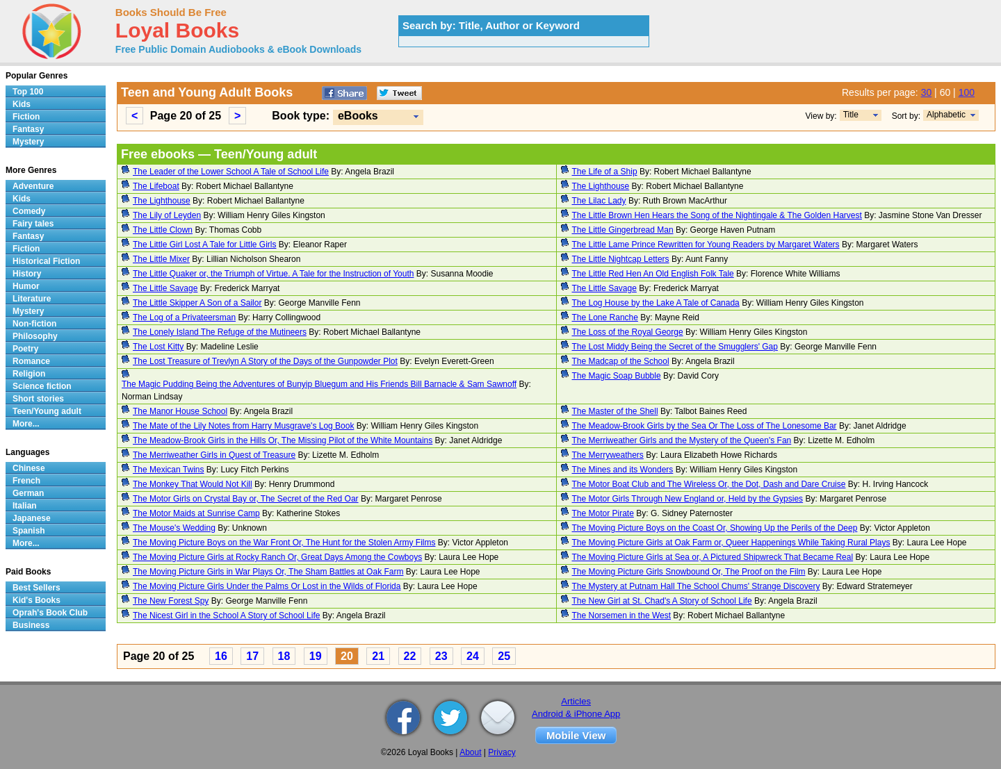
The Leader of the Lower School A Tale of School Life (231, 171)
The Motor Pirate (603, 513)
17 (252, 656)
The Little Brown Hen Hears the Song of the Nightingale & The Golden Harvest (717, 215)
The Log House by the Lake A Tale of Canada (656, 303)
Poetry (25, 349)
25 (504, 656)
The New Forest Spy (171, 601)
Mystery (28, 142)
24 (472, 656)
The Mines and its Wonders (623, 469)
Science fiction (42, 386)
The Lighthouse (601, 186)
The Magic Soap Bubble (616, 376)
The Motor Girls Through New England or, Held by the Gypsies (688, 499)
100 (967, 92)
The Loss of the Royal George (627, 332)
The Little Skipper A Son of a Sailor (197, 303)
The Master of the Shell (615, 411)
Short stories (38, 399)
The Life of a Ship (604, 171)
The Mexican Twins (168, 469)
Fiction (26, 117)
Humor (26, 286)
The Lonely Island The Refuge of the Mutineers (220, 332)
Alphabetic (946, 114)
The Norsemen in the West (622, 615)
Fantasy (28, 129)
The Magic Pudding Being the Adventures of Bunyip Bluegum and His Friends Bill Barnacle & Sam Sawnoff (319, 384)
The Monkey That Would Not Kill (192, 484)
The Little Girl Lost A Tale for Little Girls (205, 244)
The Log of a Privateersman (184, 317)
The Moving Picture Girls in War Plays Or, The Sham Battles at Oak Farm (268, 572)
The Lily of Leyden (167, 215)
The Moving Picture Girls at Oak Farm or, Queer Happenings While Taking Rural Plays (731, 542)
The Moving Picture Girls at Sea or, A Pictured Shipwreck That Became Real (713, 557)
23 (441, 656)
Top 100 (28, 92)
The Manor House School (180, 411)
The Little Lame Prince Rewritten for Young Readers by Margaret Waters (706, 244)
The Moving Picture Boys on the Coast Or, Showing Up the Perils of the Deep (715, 528)
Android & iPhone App (576, 714)
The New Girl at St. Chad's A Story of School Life (662, 601)
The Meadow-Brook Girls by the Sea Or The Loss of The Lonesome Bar (704, 426)
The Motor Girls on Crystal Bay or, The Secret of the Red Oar (246, 499)
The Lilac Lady (599, 201)
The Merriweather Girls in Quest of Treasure (214, 455)
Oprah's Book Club (50, 613)
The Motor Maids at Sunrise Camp (196, 513)
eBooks (358, 116)
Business (31, 625)
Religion (29, 374)
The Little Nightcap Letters (620, 259)
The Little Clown (163, 230)
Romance (31, 361)
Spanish (29, 531)
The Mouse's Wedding (174, 528)
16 (221, 656)
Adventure (33, 186)
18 (284, 656)
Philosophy (35, 336)
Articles (576, 701)
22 (410, 656)
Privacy (501, 752)
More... (26, 424)
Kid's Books (36, 600)
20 (347, 656)
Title (850, 114)
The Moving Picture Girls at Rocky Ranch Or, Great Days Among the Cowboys (277, 557)
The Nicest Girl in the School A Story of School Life (226, 615)
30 (926, 92)
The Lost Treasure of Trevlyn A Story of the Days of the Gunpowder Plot (265, 361)
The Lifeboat (156, 186)
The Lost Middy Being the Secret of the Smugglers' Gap (675, 347)
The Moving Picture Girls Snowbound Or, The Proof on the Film (689, 572)
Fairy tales (33, 224)
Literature (32, 299)
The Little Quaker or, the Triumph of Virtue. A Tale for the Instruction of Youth (273, 274)
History (27, 274)
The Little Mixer (161, 259)
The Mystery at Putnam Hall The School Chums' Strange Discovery (696, 586)
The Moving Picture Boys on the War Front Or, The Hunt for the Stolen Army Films (284, 542)
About (470, 752)
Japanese (32, 518)
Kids (22, 104)
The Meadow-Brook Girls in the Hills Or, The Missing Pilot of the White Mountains (282, 440)
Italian (25, 506)
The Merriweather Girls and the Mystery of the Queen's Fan (682, 440)
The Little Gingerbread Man (623, 230)
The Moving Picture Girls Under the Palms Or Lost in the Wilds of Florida (266, 586)
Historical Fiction (46, 261)
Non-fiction (34, 324)
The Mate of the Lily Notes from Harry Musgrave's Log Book (243, 426)
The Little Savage (165, 288)
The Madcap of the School (620, 361)
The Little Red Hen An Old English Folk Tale (653, 274)
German (28, 493)
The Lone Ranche (605, 317)
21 (378, 656)
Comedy (29, 211)
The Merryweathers (608, 455)
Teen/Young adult (47, 411)
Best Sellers (36, 588)
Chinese (29, 468)
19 (315, 656)
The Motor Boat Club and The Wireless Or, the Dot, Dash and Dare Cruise (709, 484)
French (26, 481)
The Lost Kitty (158, 347)
